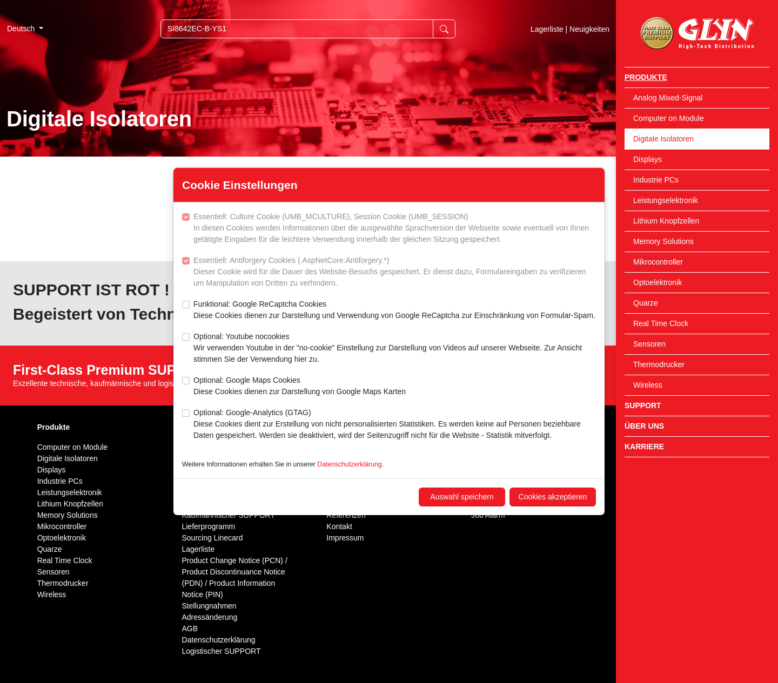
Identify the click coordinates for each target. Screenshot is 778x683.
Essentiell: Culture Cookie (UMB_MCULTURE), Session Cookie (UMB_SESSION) (394, 228)
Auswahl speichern (462, 496)
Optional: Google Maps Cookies (299, 386)
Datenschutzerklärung (349, 464)
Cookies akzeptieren (553, 496)
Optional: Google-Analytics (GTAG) (394, 424)
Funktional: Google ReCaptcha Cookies (394, 310)
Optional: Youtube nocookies (394, 348)
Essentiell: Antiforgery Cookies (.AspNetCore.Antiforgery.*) (394, 272)
